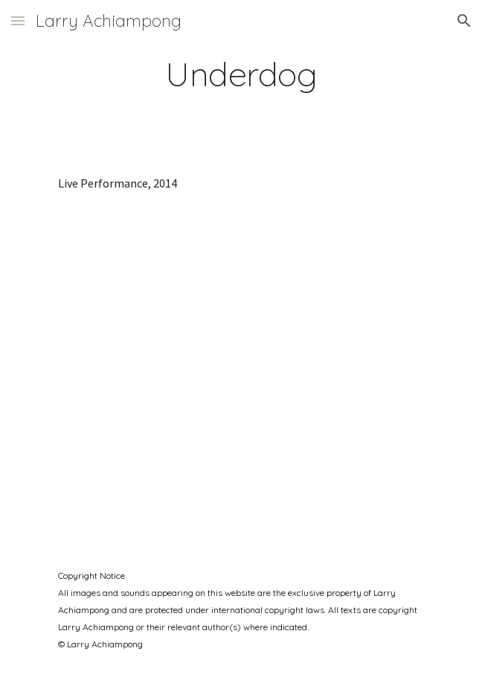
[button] (18, 20)
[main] (240, 73)
